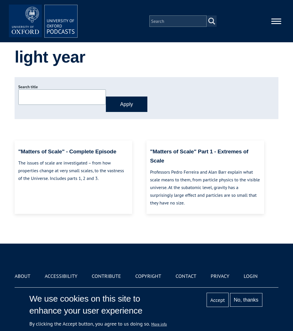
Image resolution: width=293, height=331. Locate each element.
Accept (217, 300)
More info (159, 324)
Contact (185, 276)
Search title (28, 86)
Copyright (148, 276)
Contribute (106, 276)
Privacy (220, 276)
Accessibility (61, 276)
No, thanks (246, 300)
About (22, 276)
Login (251, 276)
